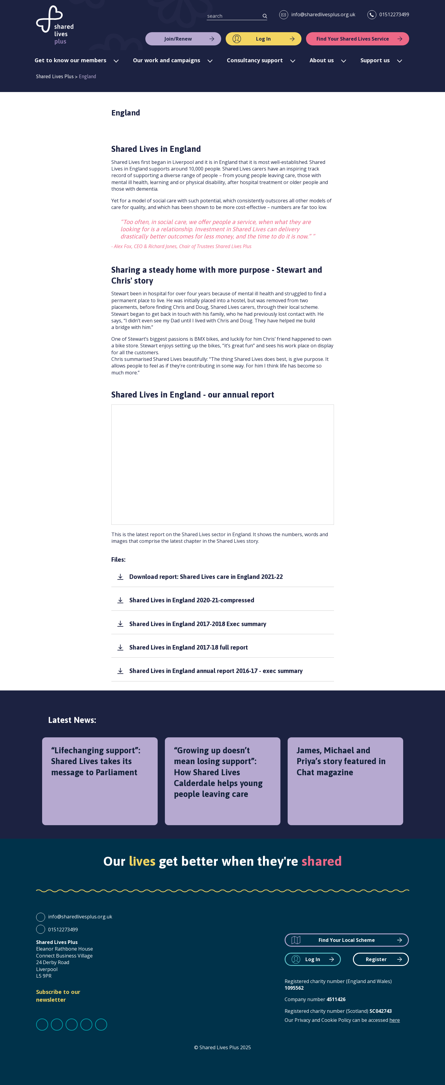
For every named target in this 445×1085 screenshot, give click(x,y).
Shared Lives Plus (55, 25)
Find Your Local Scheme (347, 940)
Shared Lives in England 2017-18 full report (188, 647)
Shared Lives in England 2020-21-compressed (191, 600)
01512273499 (394, 14)
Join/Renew (178, 38)
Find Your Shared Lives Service (353, 38)
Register (376, 959)
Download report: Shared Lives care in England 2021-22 (206, 576)
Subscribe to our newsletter (58, 995)
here (394, 1020)
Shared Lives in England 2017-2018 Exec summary (197, 623)
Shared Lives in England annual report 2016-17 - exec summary (216, 670)
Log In (263, 38)
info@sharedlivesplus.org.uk (323, 14)
